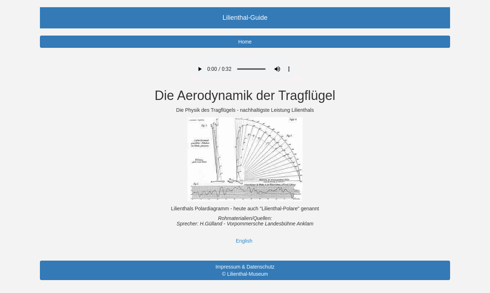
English (244, 241)
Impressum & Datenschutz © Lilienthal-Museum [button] (245, 270)
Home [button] (244, 42)
